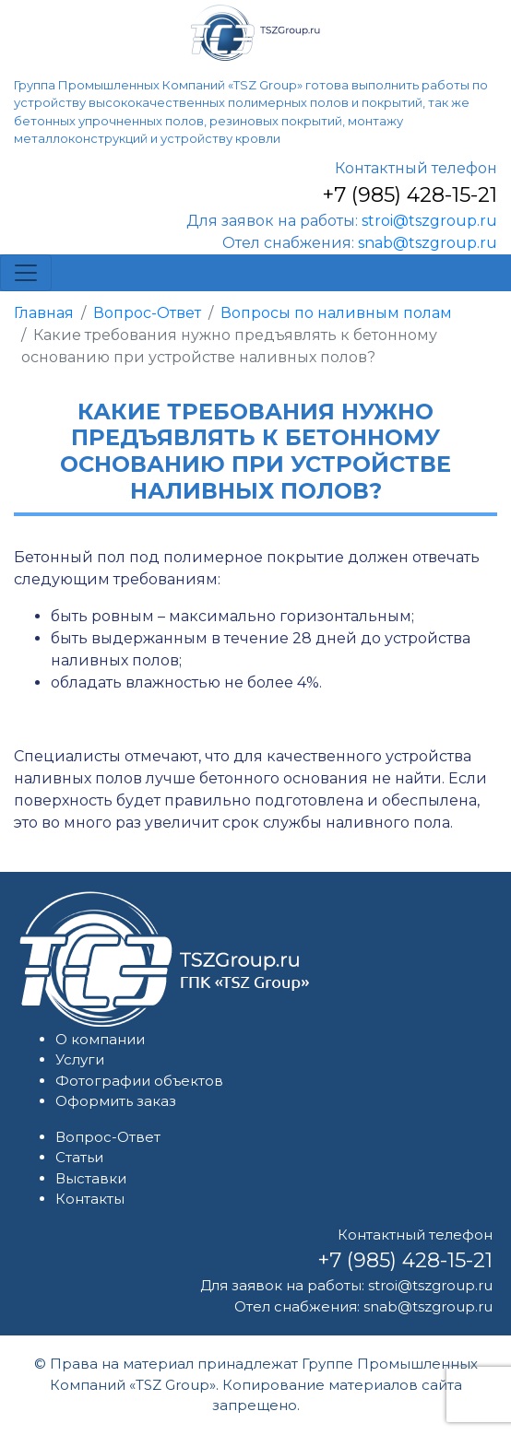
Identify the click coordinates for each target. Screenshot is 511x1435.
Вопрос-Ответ (147, 313)
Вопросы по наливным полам (336, 313)
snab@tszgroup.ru (427, 243)
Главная (44, 313)
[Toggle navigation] (26, 272)
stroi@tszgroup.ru (429, 220)
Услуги (79, 1059)
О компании (100, 1039)
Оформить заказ (115, 1101)
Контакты (90, 1198)
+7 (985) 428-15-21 (409, 194)
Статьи (79, 1157)
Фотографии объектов (139, 1080)
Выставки (90, 1178)
